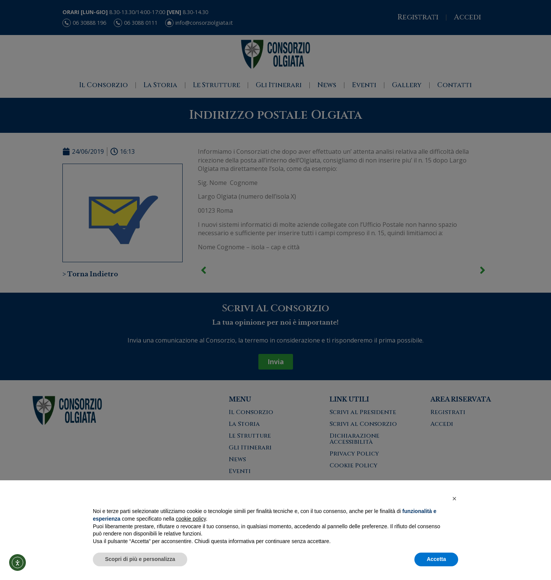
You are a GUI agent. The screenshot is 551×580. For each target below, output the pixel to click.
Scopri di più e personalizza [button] (140, 559)
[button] (454, 498)
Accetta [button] (436, 559)
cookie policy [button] (191, 519)
